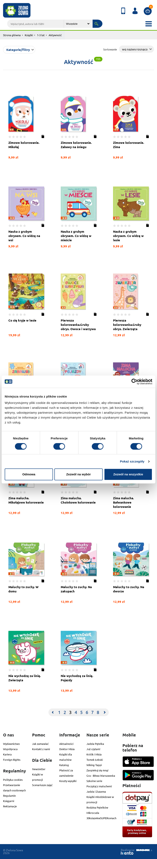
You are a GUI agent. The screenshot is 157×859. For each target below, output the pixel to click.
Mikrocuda (92, 812)
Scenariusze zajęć (42, 785)
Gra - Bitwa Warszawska (100, 775)
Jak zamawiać (40, 743)
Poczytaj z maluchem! (99, 786)
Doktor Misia (67, 749)
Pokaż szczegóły (132, 461)
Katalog (64, 765)
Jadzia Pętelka (95, 743)
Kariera (7, 754)
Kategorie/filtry (18, 50)
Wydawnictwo (11, 743)
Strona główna (12, 35)
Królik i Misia (94, 754)
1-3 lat (41, 35)
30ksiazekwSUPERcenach (101, 818)
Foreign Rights (11, 759)
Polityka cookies (13, 779)
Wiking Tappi (94, 765)
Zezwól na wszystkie (128, 474)
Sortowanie (110, 49)
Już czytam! (93, 749)
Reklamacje (10, 806)
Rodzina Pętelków (97, 807)
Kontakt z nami (41, 749)
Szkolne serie (94, 781)
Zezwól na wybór (78, 474)
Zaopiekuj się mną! (97, 770)
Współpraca (10, 749)
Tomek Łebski (94, 759)
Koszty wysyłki (67, 781)
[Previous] (52, 712)
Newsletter (38, 769)
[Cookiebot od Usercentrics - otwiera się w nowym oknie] (134, 382)
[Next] (105, 712)
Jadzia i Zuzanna (96, 791)
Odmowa (28, 474)
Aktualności (66, 743)
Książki (29, 35)
